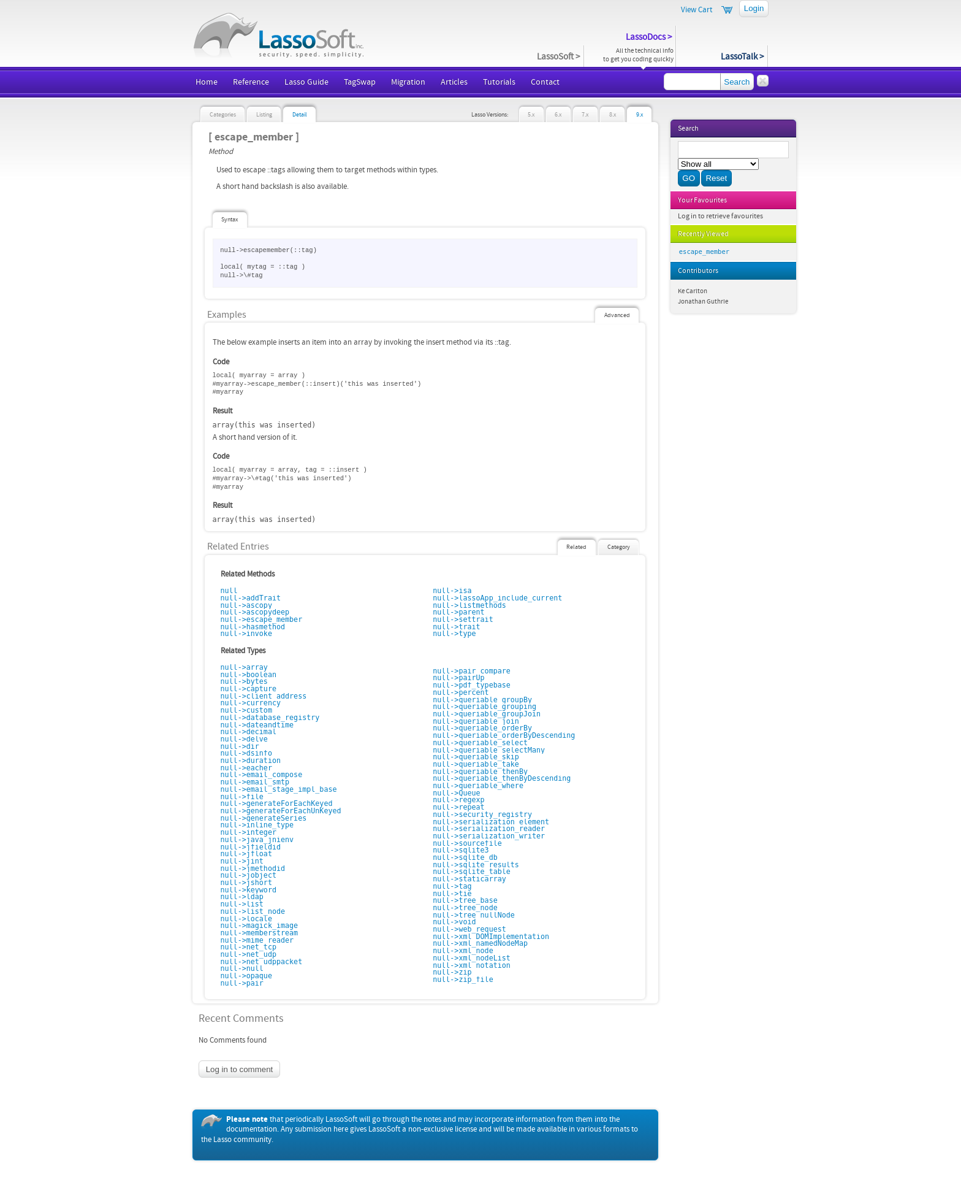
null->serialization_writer (489, 836)
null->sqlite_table (472, 871)
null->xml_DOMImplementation (491, 936)
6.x (558, 115)
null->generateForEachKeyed (277, 803)
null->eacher (246, 768)
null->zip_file (463, 979)
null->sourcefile (467, 843)
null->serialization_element (491, 822)
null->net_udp (248, 954)
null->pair (242, 983)
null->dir (240, 746)
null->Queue (456, 793)
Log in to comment (239, 1069)
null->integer (248, 832)
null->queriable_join (476, 721)
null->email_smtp (255, 782)
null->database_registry (270, 717)
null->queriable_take (476, 764)
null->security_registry (482, 814)
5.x (531, 115)
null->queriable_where (478, 785)
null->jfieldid (251, 847)
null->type (454, 633)
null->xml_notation (472, 965)
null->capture (248, 688)
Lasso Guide (306, 82)
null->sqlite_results (476, 865)
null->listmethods (469, 605)
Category (618, 547)
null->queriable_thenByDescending (502, 778)
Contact (545, 82)
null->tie (452, 893)
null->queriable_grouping (484, 706)
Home (207, 82)
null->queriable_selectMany (489, 750)
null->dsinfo (246, 753)
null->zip (452, 972)
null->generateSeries (264, 818)
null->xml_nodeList (472, 958)
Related (576, 547)
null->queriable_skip (476, 757)
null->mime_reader (257, 940)
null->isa (452, 590)
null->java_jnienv (257, 839)
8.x (612, 115)
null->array (244, 667)
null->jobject (248, 875)
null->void (454, 922)
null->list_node (253, 911)
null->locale (246, 918)
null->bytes (244, 681)
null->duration (251, 760)
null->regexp (458, 799)
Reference (251, 82)
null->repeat (458, 807)
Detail (299, 115)
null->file (242, 796)
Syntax (229, 219)
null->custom (246, 710)
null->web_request (469, 929)
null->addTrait (251, 598)
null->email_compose (262, 774)
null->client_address (264, 696)
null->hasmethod (253, 627)
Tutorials (499, 82)
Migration (408, 82)
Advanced (617, 315)
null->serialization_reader (489, 828)
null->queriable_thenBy (480, 771)
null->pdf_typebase (472, 685)
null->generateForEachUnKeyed (281, 811)
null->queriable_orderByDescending (504, 735)
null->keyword (248, 890)
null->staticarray (469, 879)
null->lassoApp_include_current (497, 598)
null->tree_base (465, 900)
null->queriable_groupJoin (487, 714)
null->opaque (246, 976)
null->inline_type (257, 825)
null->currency (251, 703)
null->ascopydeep (255, 612)
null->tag (452, 886)
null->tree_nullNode (474, 915)
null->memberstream (259, 933)
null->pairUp (458, 677)
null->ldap (242, 896)
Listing (264, 115)
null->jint (242, 861)
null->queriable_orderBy (482, 728)
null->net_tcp (248, 947)
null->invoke (246, 633)
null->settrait (463, 619)
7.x (585, 115)
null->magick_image (259, 925)
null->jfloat (246, 853)
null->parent (458, 612)
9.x (639, 115)
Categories (223, 115)
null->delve (244, 739)
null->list (242, 904)
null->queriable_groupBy (482, 700)
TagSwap (360, 82)
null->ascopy (246, 605)
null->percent (460, 692)
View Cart (696, 10)
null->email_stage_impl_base (279, 789)
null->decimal (248, 731)
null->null (242, 968)
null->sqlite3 (460, 850)
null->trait (456, 627)
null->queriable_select (480, 742)
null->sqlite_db (465, 857)
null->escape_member (262, 619)
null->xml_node (463, 950)
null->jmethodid (253, 868)
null (229, 590)
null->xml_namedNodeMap (480, 943)
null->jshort (246, 882)
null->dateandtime (257, 725)
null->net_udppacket (262, 961)
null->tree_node (465, 907)
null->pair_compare (472, 671)
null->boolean (248, 674)
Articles (454, 82)
